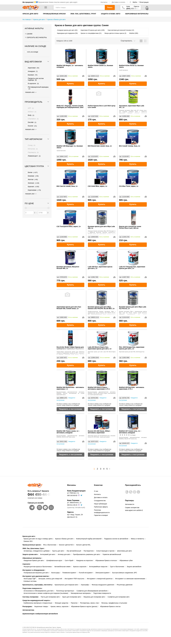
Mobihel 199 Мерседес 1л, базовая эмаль (70, 146)
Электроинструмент (102, 573)
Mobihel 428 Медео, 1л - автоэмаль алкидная (70, 66)
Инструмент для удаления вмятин (36, 576)
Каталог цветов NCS (66, 545)
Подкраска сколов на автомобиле (116, 539)
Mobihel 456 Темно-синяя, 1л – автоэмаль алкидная (68, 432)
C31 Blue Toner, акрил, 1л (128, 186)
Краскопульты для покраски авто (66, 585)
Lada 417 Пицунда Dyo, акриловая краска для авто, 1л (132, 267)
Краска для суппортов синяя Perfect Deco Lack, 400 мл (130, 227)
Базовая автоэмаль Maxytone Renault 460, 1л (68, 267)
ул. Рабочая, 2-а (73, 493)
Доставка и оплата (118, 2)
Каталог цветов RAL (83, 545)
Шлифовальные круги (54, 560)
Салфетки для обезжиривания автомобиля (91, 591)
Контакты (104, 2)
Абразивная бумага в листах (110, 606)
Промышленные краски (54, 14)
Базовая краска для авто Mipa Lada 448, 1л (101, 227)
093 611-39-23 (72, 505)
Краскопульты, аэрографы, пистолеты (38, 585)
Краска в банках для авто (64, 539)
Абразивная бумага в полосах (106, 560)
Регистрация (144, 2)
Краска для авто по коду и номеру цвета (38, 539)
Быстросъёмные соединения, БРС (124, 573)
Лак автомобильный (74, 551)
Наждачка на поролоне (84, 560)
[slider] (26, 203)
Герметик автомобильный (112, 554)
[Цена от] (29, 208)
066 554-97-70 (72, 517)
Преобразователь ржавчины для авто (86, 554)
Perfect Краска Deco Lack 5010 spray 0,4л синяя (101, 106)
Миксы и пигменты (137, 539)
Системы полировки (31, 597)
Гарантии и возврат (101, 515)
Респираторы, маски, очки (89, 603)
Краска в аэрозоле (79, 566)
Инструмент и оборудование (34, 570)
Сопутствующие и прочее (105, 551)
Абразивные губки (126, 560)
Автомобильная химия (62, 566)
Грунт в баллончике (117, 566)
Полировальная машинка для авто (36, 573)
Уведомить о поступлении (70, 409)
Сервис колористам (132, 507)
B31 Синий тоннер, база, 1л (129, 146)
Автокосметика (28, 610)
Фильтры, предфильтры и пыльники (114, 603)
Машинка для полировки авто (94, 597)
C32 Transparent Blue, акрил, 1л (69, 226)
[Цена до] (42, 208)
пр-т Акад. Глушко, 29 (75, 514)
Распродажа (28, 606)
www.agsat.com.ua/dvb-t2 (134, 510)
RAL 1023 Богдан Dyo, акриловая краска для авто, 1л (131, 348)
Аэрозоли (27, 564)
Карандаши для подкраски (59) (67, 33)
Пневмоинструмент (69, 573)
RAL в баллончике (49, 545)
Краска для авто (30, 14)
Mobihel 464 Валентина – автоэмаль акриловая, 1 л (70, 388)
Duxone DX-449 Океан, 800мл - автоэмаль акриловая (99, 432)
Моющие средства (61, 603)
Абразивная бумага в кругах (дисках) (84, 606)
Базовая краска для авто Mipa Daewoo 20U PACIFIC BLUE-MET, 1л (101, 307)
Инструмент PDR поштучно (74, 579)
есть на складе (31, 51)
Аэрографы (85, 585)
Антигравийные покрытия (98, 566)
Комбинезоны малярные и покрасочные (38, 603)
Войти (135, 2)
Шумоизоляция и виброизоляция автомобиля (40, 614)
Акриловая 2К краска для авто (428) (93, 30)
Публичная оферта (101, 507)
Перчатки (74, 603)
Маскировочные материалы (81, 593)
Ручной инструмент (86, 573)
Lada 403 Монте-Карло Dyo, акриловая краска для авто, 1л (99, 348)
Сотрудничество (100, 500)
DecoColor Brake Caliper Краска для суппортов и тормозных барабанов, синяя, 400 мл (70, 348)
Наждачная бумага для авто (34, 560)
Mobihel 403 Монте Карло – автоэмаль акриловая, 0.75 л (99, 388)
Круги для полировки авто (71, 597)
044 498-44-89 (43, 494)
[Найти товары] (79, 7)
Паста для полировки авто (50, 597)
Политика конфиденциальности (102, 511)
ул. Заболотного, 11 (74, 502)
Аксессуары (55, 573)
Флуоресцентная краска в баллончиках (38, 566)
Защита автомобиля (134, 566)
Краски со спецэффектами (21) (91, 33)
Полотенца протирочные (65, 591)
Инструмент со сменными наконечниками (130, 579)
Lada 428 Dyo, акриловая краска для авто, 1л (100, 267)
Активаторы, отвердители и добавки (37, 551)
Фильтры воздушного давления (103, 585)
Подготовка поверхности (33, 588)
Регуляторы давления (124, 585)
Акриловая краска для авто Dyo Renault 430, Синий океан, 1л (69, 307)
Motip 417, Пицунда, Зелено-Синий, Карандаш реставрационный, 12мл (70, 106)
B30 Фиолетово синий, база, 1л (100, 146)
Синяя (28, 34)
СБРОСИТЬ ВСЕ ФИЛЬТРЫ (36, 37)
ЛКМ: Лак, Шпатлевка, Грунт (83, 14)
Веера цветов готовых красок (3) (115, 33)
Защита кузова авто (110, 14)
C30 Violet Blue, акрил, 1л (97, 186)
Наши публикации (100, 504)
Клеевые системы (30, 581)
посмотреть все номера (35, 498)
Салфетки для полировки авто (118, 597)
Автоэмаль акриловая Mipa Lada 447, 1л (131, 106)
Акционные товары (41, 606)
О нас (96, 491)
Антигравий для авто (47, 554)
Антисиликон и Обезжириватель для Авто (39, 591)
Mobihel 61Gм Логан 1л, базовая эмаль (131, 66)
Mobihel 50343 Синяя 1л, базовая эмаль (100, 66)
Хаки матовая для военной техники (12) (121, 30)
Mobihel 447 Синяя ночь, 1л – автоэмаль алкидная (130, 432)
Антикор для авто (64, 554)
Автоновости (129, 504)
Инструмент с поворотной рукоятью (100, 579)
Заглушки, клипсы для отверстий (50, 579)
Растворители (89, 551)
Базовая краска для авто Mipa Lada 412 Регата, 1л (132, 307)
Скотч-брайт (69, 560)
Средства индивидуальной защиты (37, 600)
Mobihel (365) (133, 33)
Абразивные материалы (136, 14)
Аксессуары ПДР (30, 579)
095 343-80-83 (72, 495)
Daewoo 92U (28, 541)
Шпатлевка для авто (124, 551)
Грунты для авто (58, 551)
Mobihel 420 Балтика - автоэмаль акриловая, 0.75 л (131, 388)
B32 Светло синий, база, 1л (67, 186)
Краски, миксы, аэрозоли (59, 606)
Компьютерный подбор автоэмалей (88, 539)
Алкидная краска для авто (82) (67, 30)
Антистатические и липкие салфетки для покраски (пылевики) (46, 593)
